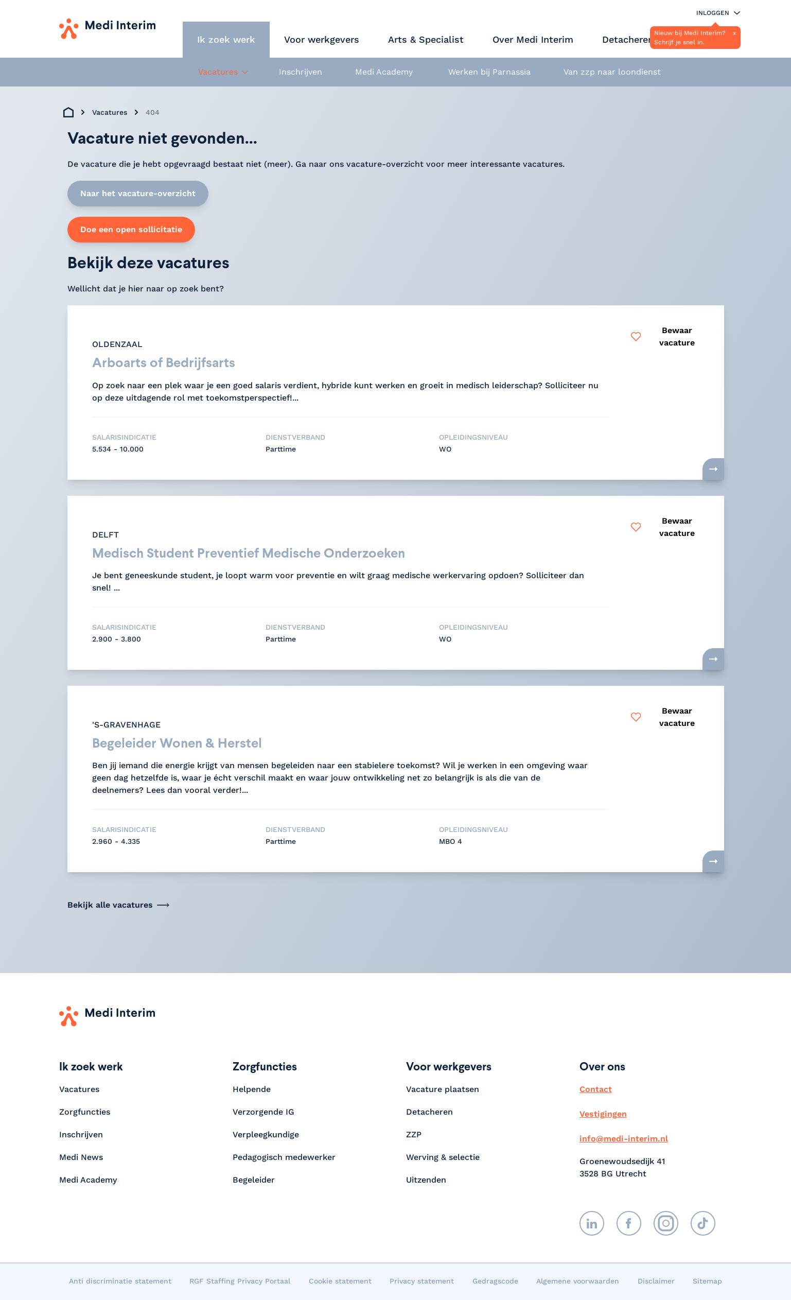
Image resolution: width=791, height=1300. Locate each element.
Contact (595, 1090)
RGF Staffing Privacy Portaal (239, 1282)
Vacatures (109, 112)
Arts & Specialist (426, 39)
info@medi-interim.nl (623, 1140)
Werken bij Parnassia (489, 72)
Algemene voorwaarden (577, 1282)
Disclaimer (656, 1282)
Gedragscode (495, 1282)
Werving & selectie (443, 1158)
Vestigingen (603, 1115)
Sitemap (707, 1282)
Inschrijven (300, 72)
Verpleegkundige (266, 1135)
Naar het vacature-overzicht (138, 193)
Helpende (252, 1090)
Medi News (81, 1158)
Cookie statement (340, 1282)
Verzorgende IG (263, 1113)
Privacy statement (422, 1282)
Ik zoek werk (226, 39)
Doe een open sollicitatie (131, 229)
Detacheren (628, 39)
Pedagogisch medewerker (284, 1158)
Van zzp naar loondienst (612, 72)
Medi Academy (385, 72)
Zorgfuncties (84, 1113)
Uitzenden (426, 1181)
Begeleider (254, 1181)
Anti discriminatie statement (120, 1282)
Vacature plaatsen (442, 1090)
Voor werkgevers (321, 39)
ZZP (413, 1135)
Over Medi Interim (533, 39)
